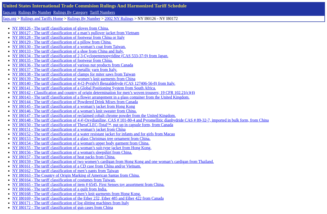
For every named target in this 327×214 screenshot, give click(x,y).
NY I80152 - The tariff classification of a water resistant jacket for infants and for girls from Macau (93, 134)
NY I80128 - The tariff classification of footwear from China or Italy (68, 37)
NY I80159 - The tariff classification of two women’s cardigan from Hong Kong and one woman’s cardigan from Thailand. (113, 161)
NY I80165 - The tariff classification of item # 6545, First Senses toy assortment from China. (88, 184)
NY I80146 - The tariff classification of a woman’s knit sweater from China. (74, 111)
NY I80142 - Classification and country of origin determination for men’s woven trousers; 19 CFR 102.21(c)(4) (103, 92)
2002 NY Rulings (119, 18)
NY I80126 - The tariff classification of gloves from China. (60, 28)
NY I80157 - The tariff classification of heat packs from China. (63, 157)
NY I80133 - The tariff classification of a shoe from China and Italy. (68, 51)
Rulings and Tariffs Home (42, 18)
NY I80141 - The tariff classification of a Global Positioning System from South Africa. (84, 88)
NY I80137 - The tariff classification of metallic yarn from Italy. (64, 69)
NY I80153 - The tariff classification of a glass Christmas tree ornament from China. (81, 138)
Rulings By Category (70, 12)
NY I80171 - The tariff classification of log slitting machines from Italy (70, 203)
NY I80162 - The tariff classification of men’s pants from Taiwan (65, 171)
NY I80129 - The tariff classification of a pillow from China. (62, 42)
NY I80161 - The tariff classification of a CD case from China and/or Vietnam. (76, 166)
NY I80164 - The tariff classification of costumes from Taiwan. (63, 180)
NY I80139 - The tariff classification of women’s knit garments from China (73, 79)
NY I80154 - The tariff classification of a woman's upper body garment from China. (80, 143)
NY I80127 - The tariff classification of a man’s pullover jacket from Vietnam (75, 33)
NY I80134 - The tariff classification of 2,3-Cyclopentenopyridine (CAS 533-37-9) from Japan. (90, 56)
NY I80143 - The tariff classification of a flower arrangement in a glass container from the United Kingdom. (101, 97)
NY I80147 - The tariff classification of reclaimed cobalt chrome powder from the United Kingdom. (94, 115)
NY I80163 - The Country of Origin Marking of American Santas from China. (76, 175)
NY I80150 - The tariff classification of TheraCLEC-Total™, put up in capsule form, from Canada (92, 125)
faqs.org (9, 12)
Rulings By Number (34, 12)
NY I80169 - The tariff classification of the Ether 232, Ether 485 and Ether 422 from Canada (88, 198)
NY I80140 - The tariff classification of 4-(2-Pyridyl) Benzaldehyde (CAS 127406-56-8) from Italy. (93, 83)
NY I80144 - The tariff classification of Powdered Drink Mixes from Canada (75, 102)
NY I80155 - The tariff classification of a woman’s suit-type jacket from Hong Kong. (81, 148)
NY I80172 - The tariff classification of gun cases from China (62, 207)
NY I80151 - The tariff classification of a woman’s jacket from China (69, 129)
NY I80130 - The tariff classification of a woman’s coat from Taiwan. (69, 46)
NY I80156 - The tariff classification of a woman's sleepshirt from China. (72, 152)
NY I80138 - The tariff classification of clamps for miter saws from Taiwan (73, 74)
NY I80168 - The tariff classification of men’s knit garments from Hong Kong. (76, 194)
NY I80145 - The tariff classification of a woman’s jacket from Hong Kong (73, 106)
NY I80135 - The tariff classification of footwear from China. (62, 60)
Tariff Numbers (102, 12)
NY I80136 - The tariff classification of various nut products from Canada (72, 65)
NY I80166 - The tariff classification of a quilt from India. (59, 189)
